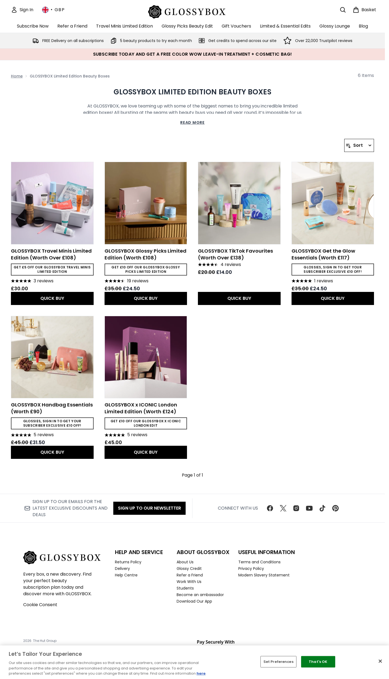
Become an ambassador (200, 594)
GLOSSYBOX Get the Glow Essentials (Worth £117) (323, 254)
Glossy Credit (189, 568)
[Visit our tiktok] (322, 508)
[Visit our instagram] (296, 508)
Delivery (122, 568)
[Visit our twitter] (283, 508)
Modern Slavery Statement (264, 575)
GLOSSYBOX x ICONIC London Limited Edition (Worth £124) (141, 408)
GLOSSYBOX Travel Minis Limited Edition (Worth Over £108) (51, 254)
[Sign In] (22, 9)
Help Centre (126, 575)
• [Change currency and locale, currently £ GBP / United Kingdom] (53, 10)
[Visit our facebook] (270, 508)
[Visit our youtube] (309, 508)
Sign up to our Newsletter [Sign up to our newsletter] (149, 508)
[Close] (380, 661)
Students (185, 588)
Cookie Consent (40, 605)
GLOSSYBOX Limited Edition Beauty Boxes (192, 92)
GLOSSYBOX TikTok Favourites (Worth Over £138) (235, 254)
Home (17, 76)
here (201, 673)
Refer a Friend (190, 575)
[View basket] (364, 10)
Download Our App (194, 601)
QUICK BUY (52, 298)
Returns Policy (128, 562)
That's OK (318, 661)
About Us (185, 562)
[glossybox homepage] (192, 11)
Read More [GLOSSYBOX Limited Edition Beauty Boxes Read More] (192, 122)
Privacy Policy (251, 568)
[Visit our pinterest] (335, 508)
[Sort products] (359, 145)
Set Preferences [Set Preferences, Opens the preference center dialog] (278, 661)
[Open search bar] (343, 10)
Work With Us (189, 581)
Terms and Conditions (259, 562)
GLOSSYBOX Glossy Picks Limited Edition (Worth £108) (145, 254)
